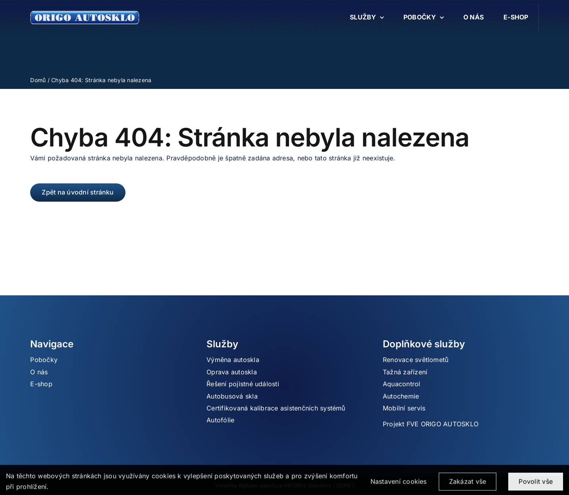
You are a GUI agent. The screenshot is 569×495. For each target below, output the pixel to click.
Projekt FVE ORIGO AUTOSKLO (430, 424)
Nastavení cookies (398, 485)
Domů (38, 80)
